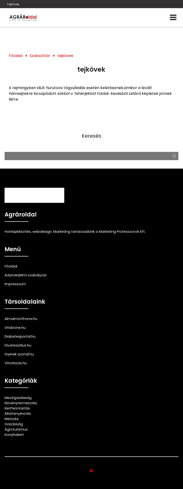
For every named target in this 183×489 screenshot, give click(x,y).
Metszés (12, 418)
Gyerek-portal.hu (19, 354)
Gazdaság (14, 424)
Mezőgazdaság (18, 397)
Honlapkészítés (18, 231)
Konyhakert (14, 434)
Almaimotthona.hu (21, 318)
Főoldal (15, 55)
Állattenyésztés (18, 413)
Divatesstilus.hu (18, 345)
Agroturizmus (16, 429)
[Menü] (173, 17)
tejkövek (65, 55)
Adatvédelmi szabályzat (26, 275)
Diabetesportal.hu (20, 336)
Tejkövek (13, 4)
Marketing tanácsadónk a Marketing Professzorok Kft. (99, 231)
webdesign (42, 231)
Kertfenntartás (17, 408)
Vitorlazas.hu (16, 363)
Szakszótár (40, 55)
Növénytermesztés (21, 403)
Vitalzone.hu (15, 327)
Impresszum (15, 284)
